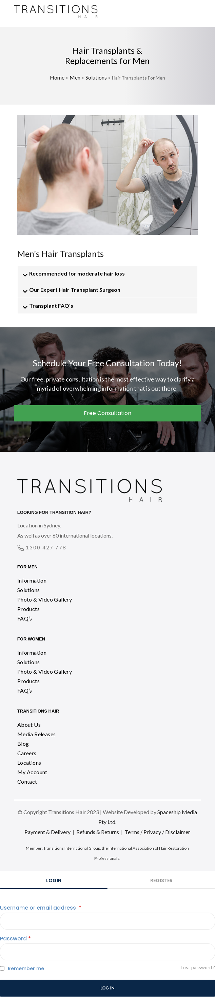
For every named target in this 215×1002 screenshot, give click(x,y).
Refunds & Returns (97, 832)
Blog (23, 743)
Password (15, 938)
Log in (107, 988)
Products (28, 609)
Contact (27, 781)
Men (75, 77)
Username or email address (40, 908)
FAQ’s (24, 618)
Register (161, 880)
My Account (32, 772)
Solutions (96, 77)
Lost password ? (198, 967)
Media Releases (36, 734)
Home (57, 77)
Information (31, 580)
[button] (107, 273)
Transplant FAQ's (51, 305)
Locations (29, 762)
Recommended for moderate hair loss (77, 273)
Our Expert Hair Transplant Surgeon (74, 289)
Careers (27, 753)
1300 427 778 (46, 547)
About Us (29, 724)
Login (53, 880)
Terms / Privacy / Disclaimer (157, 832)
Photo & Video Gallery (44, 599)
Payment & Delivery (47, 832)
